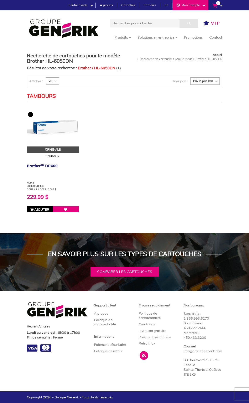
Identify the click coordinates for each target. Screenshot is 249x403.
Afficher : (36, 81)
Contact (215, 37)
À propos (101, 313)
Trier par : (179, 81)
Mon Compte (191, 5)
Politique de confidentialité (105, 322)
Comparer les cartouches (124, 271)
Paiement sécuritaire (110, 344)
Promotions (193, 37)
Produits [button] (122, 37)
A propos (106, 5)
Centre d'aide (80, 5)
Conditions (147, 324)
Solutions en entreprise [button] (157, 37)
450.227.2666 (195, 328)
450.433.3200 (195, 337)
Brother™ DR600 (42, 165)
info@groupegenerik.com (203, 351)
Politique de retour (108, 351)
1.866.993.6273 (196, 318)
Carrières (150, 5)
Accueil (217, 55)
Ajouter (39, 209)
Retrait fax (147, 343)
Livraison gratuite (152, 331)
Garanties (128, 5)
